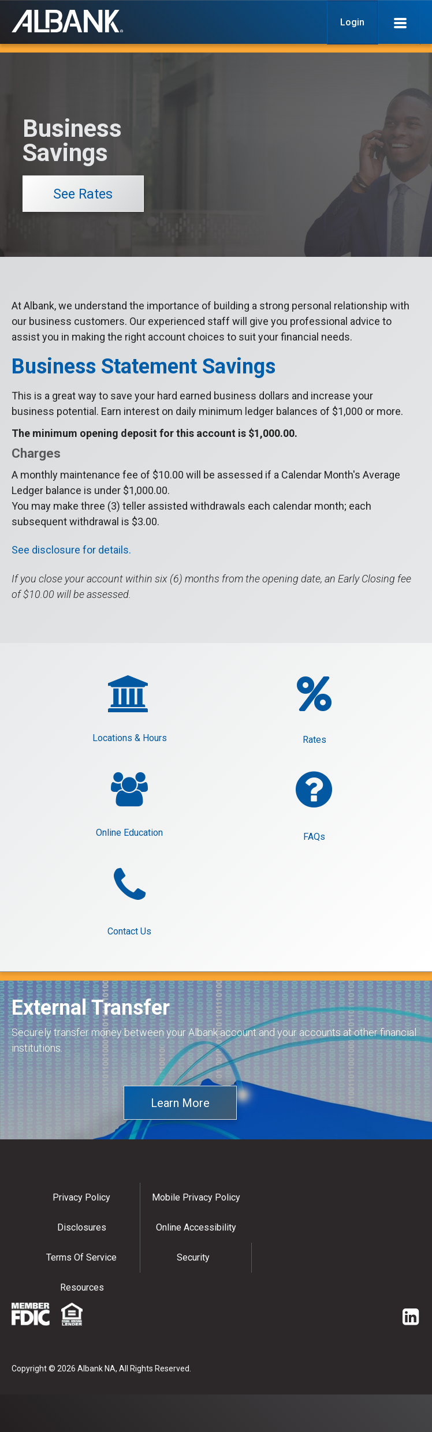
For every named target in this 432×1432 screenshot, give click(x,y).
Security (193, 1257)
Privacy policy (81, 1197)
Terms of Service (81, 1257)
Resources (82, 1287)
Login (352, 22)
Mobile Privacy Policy (196, 1197)
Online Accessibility (196, 1227)
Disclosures (81, 1227)
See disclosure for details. (71, 550)
